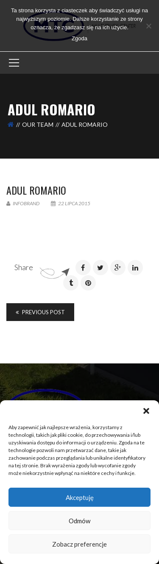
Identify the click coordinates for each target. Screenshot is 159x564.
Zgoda (79, 38)
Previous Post (40, 312)
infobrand (22, 203)
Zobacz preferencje (79, 544)
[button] (146, 411)
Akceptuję (80, 497)
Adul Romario (36, 190)
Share (23, 267)
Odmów (79, 521)
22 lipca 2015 (70, 203)
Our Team (37, 124)
